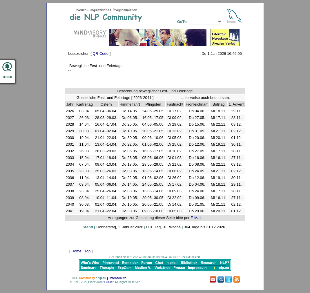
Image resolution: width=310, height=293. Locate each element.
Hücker (108, 282)
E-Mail (196, 218)
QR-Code (100, 53)
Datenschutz (117, 278)
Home (76, 251)
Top (87, 251)
